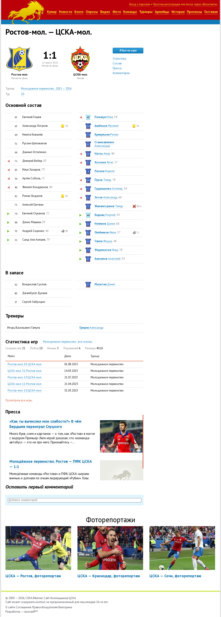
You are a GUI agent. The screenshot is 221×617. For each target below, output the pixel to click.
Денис (105, 284)
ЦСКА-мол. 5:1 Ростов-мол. (25, 371)
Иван (105, 232)
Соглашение (24, 607)
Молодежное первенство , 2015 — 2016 (46, 88)
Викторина (65, 607)
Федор (103, 241)
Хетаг (104, 162)
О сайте (10, 607)
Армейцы (162, 12)
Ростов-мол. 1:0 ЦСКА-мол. (25, 377)
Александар (104, 144)
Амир (102, 153)
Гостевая (211, 12)
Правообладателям (45, 607)
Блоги (78, 12)
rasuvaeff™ (31, 611)
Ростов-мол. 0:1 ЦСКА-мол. (25, 364)
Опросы (92, 12)
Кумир (52, 12)
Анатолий (107, 259)
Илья (104, 117)
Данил (105, 224)
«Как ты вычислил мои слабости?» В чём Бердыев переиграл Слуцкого (45, 424)
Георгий (105, 215)
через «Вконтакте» (205, 4)
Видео (105, 12)
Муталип (107, 126)
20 (22, 94)
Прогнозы (194, 12)
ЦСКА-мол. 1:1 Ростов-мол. (25, 384)
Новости (65, 12)
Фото (116, 12)
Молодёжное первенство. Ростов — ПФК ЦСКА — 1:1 (50, 464)
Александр (106, 197)
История (178, 12)
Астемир (109, 188)
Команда (130, 12)
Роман (106, 134)
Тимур (103, 180)
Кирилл (105, 171)
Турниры (146, 12)
